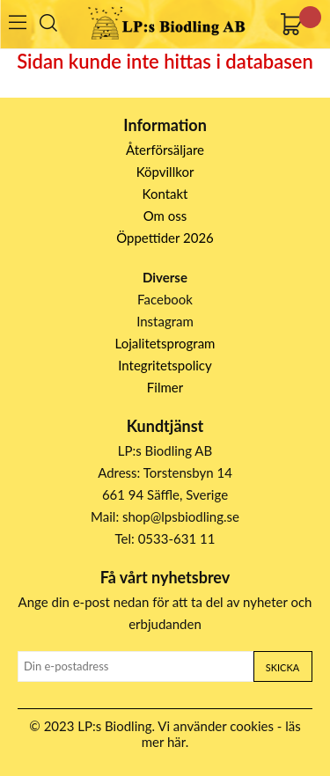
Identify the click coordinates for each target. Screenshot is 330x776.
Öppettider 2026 (165, 237)
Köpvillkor (165, 171)
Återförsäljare (165, 149)
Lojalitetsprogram (165, 343)
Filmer (165, 387)
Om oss (165, 215)
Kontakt (165, 193)
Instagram (165, 321)
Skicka (282, 667)
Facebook (165, 299)
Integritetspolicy (165, 365)
